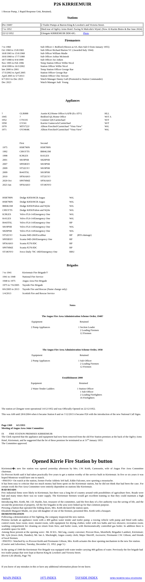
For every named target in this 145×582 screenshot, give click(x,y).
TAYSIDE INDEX (86, 577)
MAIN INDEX (12, 577)
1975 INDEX (48, 577)
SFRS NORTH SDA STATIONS (126, 578)
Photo (86, 33)
